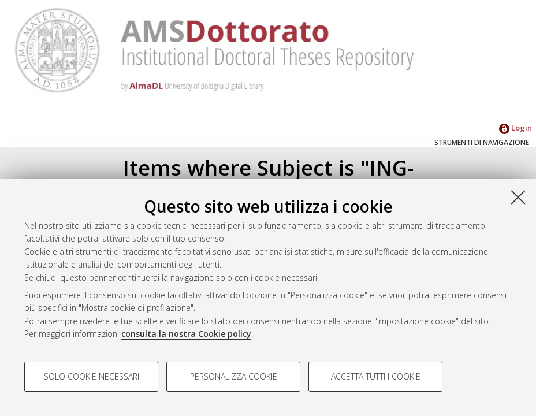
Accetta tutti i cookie (375, 376)
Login (515, 127)
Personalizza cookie (233, 376)
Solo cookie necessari (91, 376)
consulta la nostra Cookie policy (186, 333)
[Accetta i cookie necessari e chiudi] (518, 197)
